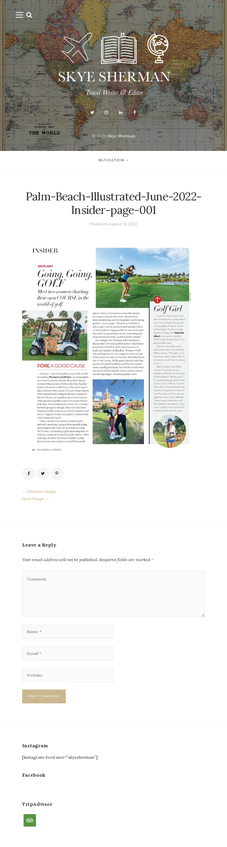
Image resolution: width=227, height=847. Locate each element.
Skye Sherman (121, 135)
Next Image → (35, 498)
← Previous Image (39, 491)
